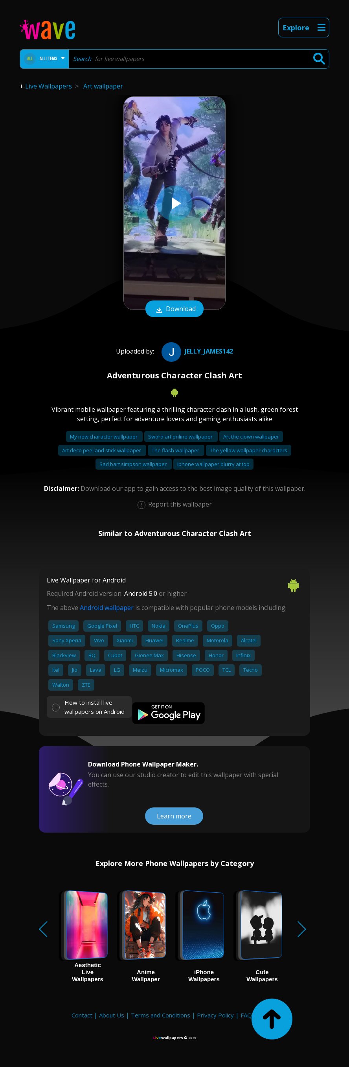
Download (174, 309)
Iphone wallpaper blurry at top (213, 464)
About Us (111, 1015)
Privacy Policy (215, 1015)
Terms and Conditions (160, 1015)
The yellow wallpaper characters (248, 450)
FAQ (246, 1015)
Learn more (174, 816)
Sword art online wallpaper (181, 436)
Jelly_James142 (196, 351)
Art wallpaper (103, 86)
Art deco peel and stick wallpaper (102, 450)
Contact (82, 1015)
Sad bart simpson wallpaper (133, 464)
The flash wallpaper (176, 450)
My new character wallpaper (104, 436)
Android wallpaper (107, 607)
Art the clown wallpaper (251, 436)
